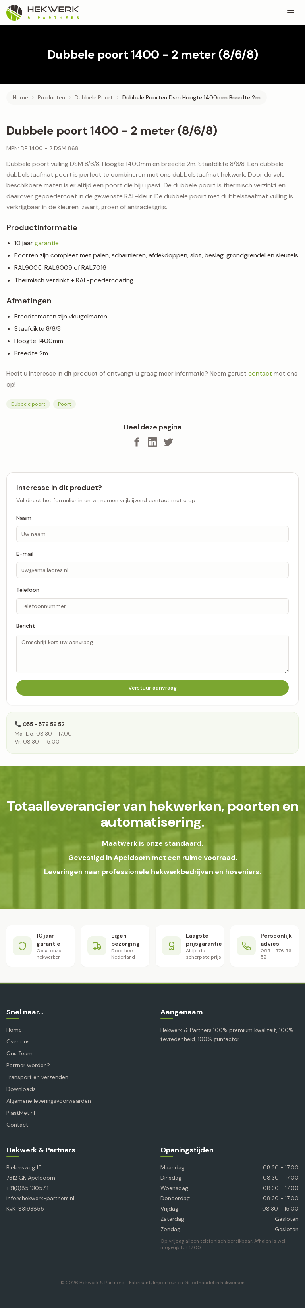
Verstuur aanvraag (152, 687)
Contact (17, 1124)
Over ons (18, 1041)
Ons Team (19, 1053)
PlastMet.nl (20, 1112)
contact (260, 373)
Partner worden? (28, 1065)
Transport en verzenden (37, 1077)
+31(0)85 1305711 (27, 1188)
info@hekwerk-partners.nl (40, 1198)
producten (51, 97)
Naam (23, 517)
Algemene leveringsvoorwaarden (48, 1100)
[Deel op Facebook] (136, 442)
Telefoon (27, 589)
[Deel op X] (168, 442)
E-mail (24, 553)
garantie (47, 243)
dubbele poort (94, 97)
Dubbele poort (28, 404)
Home (20, 97)
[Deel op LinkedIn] (152, 442)
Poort (64, 404)
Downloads (21, 1089)
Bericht (25, 625)
